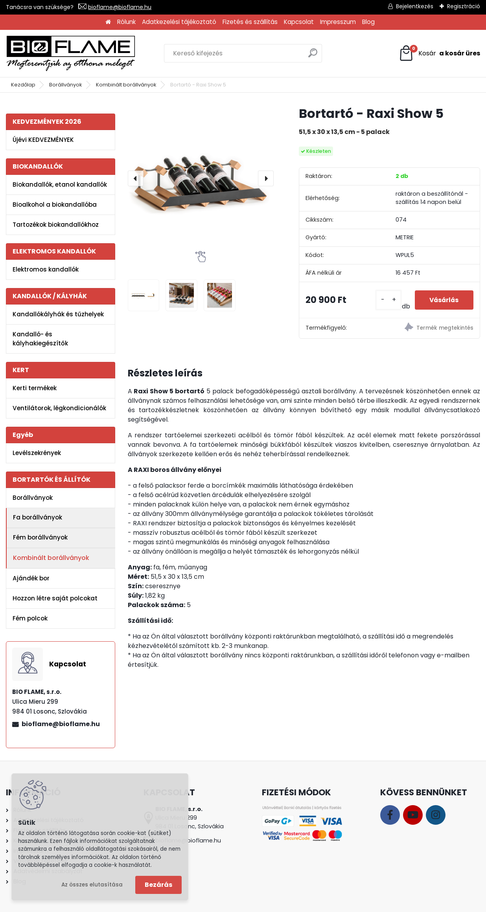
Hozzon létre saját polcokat (55, 598)
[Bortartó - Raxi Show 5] (201, 178)
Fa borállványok (37, 517)
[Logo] (71, 53)
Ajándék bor (31, 578)
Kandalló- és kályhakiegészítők (40, 338)
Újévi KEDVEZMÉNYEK (43, 140)
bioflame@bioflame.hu (119, 7)
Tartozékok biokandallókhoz (56, 224)
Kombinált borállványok (126, 84)
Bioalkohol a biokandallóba (55, 204)
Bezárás (158, 884)
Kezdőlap (23, 84)
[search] (312, 56)
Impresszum (338, 22)
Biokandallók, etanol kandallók (60, 184)
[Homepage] (108, 22)
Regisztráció (463, 6)
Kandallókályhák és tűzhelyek (58, 314)
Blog (368, 22)
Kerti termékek (35, 388)
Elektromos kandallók (46, 269)
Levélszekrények (37, 453)
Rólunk (126, 22)
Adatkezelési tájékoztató (179, 22)
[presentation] (136, 178)
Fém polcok (30, 618)
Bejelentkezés (414, 6)
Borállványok (65, 84)
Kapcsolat (299, 22)
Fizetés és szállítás (250, 22)
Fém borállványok (40, 537)
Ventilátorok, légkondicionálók (59, 408)
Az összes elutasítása (92, 884)
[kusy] (385, 300)
